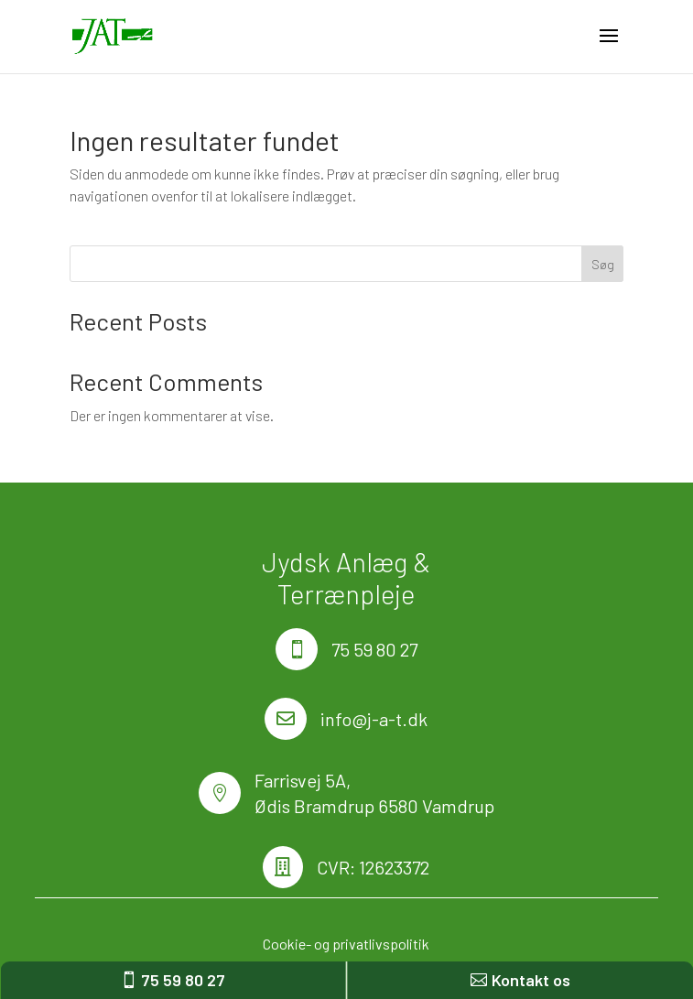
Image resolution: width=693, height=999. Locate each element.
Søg (602, 264)
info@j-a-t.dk (374, 719)
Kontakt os (531, 980)
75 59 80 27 (374, 649)
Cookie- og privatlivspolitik (346, 943)
